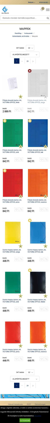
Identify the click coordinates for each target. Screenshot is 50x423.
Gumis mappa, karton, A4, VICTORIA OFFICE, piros (12, 350)
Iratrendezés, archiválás (20, 36)
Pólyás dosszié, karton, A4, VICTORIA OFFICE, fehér (12, 101)
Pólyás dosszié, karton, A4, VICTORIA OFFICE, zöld (12, 151)
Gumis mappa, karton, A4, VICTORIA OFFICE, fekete (37, 300)
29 (27, 61)
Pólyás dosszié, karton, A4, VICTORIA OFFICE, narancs (37, 201)
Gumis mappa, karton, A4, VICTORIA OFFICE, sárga (12, 251)
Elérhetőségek (40, 404)
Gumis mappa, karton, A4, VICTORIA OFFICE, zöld (12, 300)
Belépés (31, 2)
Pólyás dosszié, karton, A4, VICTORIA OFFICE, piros (12, 201)
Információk (43, 2)
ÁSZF (29, 404)
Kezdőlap (18, 33)
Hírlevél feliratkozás (15, 404)
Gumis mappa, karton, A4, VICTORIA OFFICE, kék (37, 251)
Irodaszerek (28, 33)
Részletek (38, 416)
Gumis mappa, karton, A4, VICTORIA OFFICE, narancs (37, 350)
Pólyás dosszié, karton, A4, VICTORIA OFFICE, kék (37, 151)
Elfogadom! (25, 420)
